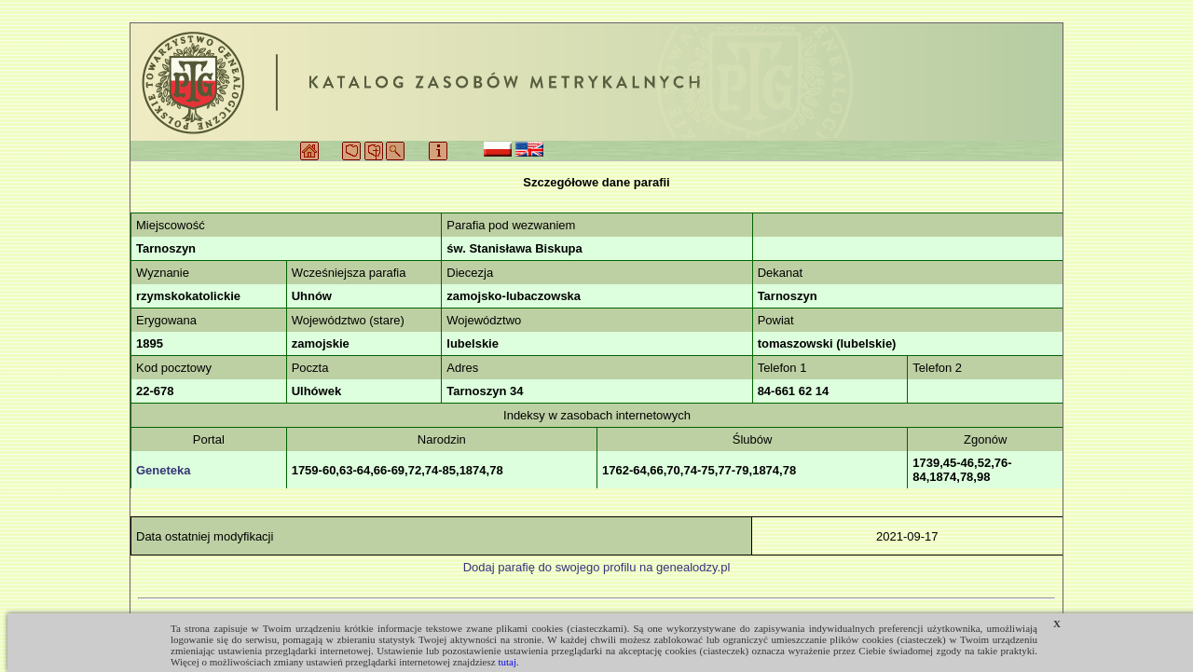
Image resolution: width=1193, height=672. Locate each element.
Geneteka (163, 470)
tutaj (507, 661)
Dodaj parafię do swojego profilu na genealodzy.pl (597, 567)
